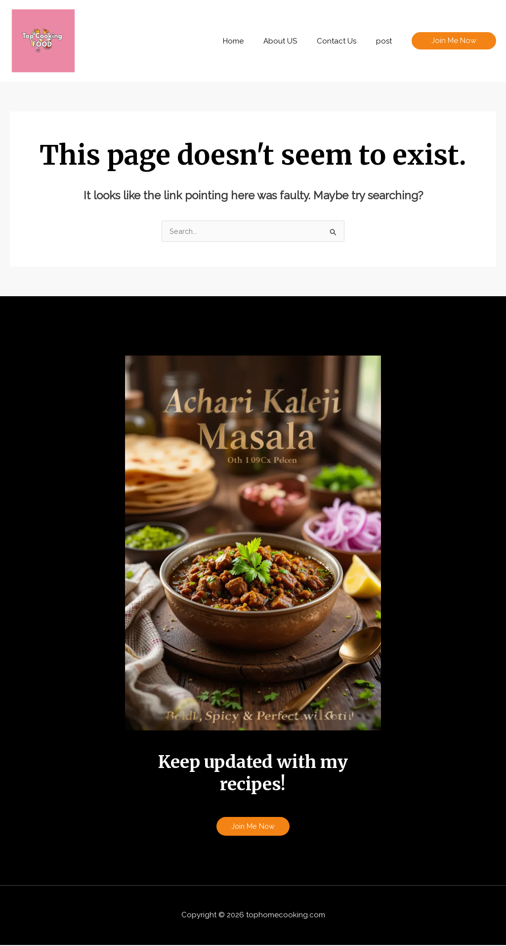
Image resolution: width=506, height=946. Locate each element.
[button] (454, 40)
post (386, 41)
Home (250, 41)
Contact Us (344, 41)
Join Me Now (252, 826)
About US (292, 41)
